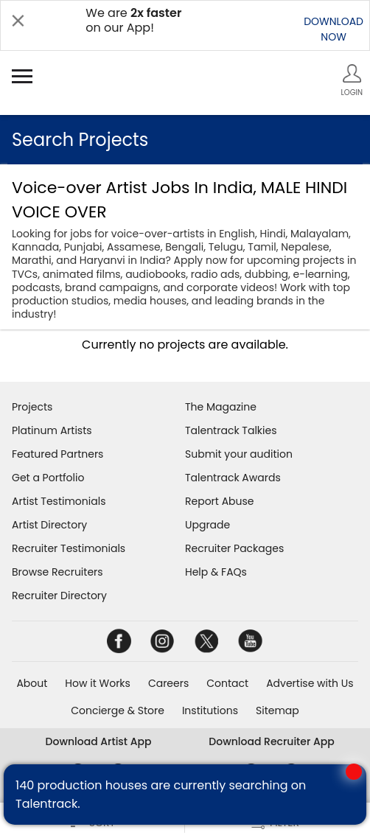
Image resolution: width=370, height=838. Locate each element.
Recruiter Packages (234, 548)
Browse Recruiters (57, 572)
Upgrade (207, 525)
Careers (168, 683)
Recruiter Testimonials (68, 548)
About (31, 683)
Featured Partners (57, 454)
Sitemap (277, 710)
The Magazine (220, 407)
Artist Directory (49, 525)
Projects (32, 407)
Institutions (210, 710)
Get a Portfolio (48, 477)
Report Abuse (219, 501)
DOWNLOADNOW (333, 29)
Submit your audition (239, 454)
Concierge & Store (117, 710)
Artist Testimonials (58, 501)
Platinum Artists (52, 430)
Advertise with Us (309, 683)
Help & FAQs (216, 572)
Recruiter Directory (59, 595)
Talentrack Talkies (230, 430)
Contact (227, 683)
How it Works (97, 683)
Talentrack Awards (233, 477)
